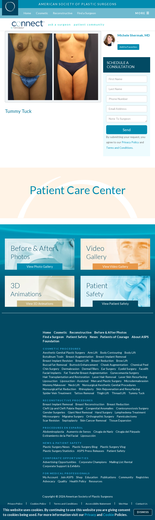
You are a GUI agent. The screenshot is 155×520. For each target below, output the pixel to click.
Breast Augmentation (79, 356)
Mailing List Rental (120, 462)
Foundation (51, 341)
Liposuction (50, 381)
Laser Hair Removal (104, 377)
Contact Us (142, 503)
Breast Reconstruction (89, 404)
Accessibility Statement (98, 503)
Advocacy (49, 481)
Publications (108, 477)
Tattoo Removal (84, 393)
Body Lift (130, 352)
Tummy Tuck (136, 393)
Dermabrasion (70, 368)
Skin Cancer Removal (93, 420)
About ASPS (140, 337)
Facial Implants (52, 372)
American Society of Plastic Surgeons (78, 4)
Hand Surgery (103, 412)
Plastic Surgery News (56, 446)
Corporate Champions (93, 462)
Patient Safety (76, 337)
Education (91, 477)
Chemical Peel (139, 364)
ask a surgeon (59, 24)
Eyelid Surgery (127, 368)
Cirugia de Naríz (103, 431)
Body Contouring (111, 352)
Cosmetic (42, 13)
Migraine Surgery (73, 416)
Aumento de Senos (79, 431)
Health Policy (78, 481)
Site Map (123, 503)
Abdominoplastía (53, 431)
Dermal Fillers (90, 368)
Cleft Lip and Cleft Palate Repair (63, 408)
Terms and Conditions (119, 147)
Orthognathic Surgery (100, 416)
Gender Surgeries (54, 412)
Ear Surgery (108, 368)
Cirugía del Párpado (128, 431)
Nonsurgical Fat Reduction (59, 389)
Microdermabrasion (136, 381)
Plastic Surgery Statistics (58, 451)
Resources (95, 481)
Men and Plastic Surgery (106, 381)
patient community (89, 24)
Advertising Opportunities (59, 462)
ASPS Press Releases (90, 451)
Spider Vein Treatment (57, 393)
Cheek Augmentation (114, 364)
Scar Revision (51, 420)
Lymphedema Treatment (130, 412)
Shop (79, 477)
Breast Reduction (102, 360)
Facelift (143, 368)
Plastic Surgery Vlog (113, 446)
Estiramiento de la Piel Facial (60, 435)
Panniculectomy (127, 416)
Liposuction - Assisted (74, 381)
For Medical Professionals (66, 473)
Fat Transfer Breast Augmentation (86, 372)
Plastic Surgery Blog (84, 446)
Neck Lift (74, 385)
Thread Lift (119, 393)
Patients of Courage (114, 337)
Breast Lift (82, 360)
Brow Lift (122, 360)
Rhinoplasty (86, 389)
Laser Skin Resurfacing (133, 377)
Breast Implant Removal (111, 356)
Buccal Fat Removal (55, 364)
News (94, 337)
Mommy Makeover (54, 385)
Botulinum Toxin (53, 356)
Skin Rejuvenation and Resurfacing (118, 389)
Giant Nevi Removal (80, 412)
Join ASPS (67, 477)
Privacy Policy (130, 142)
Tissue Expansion (120, 420)
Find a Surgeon (86, 13)
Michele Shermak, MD (133, 35)
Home (27, 13)
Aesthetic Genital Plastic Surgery (64, 352)
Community (126, 477)
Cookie (108, 515)
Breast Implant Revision (58, 360)
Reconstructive (62, 13)
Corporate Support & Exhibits (61, 466)
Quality (62, 481)
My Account (50, 477)
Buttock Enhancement (84, 364)
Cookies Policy (38, 503)
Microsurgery (51, 416)
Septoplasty (70, 420)
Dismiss (143, 512)
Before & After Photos (110, 332)
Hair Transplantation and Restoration (66, 377)
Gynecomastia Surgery (124, 372)
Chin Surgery (51, 368)
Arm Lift (93, 352)
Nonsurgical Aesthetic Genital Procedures (109, 385)
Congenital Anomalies (99, 408)
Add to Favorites (128, 46)
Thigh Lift (103, 393)
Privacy (90, 515)
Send (127, 129)
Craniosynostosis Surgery (132, 408)
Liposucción (88, 435)
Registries (142, 477)
